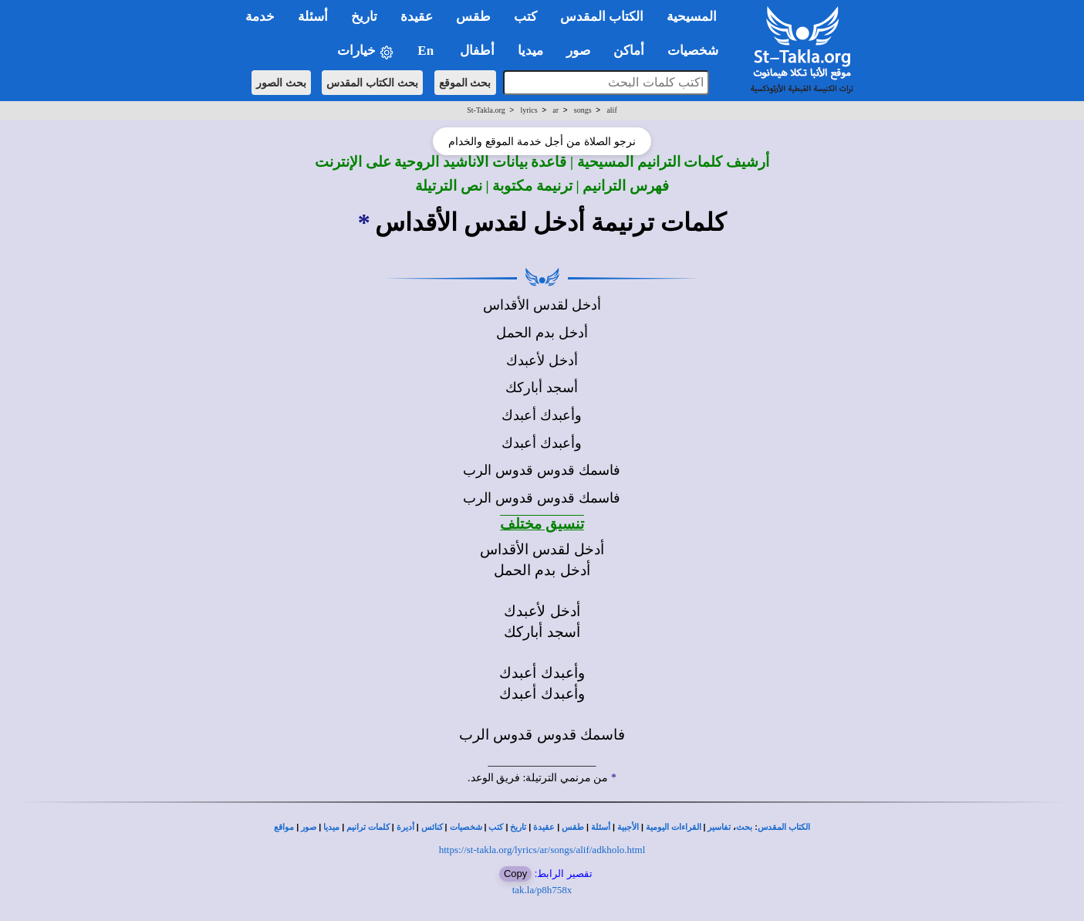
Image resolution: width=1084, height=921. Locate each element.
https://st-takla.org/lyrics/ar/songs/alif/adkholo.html (542, 849)
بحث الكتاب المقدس (372, 82)
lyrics (528, 110)
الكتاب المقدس (784, 827)
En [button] (427, 50)
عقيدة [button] (416, 16)
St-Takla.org (486, 110)
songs (583, 110)
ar (555, 110)
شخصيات (466, 827)
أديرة (405, 827)
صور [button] (578, 50)
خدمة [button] (260, 16)
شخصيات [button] (697, 50)
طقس (573, 827)
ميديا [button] (530, 50)
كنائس (432, 827)
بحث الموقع (465, 82)
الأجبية (628, 827)
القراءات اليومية (673, 827)
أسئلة (600, 827)
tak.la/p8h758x (542, 890)
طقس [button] (473, 16)
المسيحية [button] (692, 16)
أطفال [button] (477, 50)
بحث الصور (281, 82)
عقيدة (544, 827)
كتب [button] (525, 16)
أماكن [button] (628, 50)
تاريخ (518, 827)
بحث (744, 827)
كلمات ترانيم (368, 827)
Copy (515, 873)
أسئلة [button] (313, 16)
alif (611, 110)
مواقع (284, 827)
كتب (495, 827)
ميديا (331, 827)
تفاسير (719, 827)
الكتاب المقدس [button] (601, 16)
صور (308, 827)
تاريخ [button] (364, 16)
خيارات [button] (365, 51)
